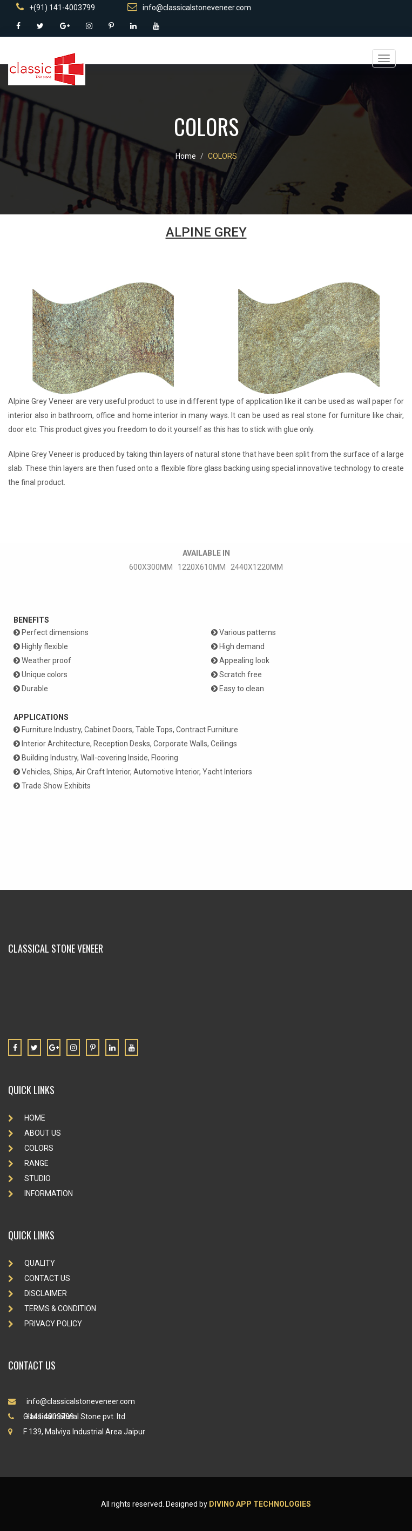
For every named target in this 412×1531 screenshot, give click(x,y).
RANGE (28, 1163)
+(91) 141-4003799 (55, 7)
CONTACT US (39, 1278)
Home (185, 156)
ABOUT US (34, 1133)
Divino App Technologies (260, 1504)
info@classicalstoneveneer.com (189, 7)
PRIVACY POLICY (45, 1323)
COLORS (222, 156)
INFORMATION (40, 1193)
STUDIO (29, 1178)
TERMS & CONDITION (52, 1308)
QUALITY (31, 1263)
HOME (26, 1118)
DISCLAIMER (37, 1293)
